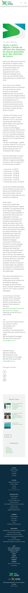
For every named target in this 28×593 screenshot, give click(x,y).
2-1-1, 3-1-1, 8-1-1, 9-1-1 (14, 490)
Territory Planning (14, 496)
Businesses (14, 488)
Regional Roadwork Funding (14, 509)
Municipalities (9, 450)
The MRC (14, 468)
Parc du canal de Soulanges (14, 539)
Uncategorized (9, 452)
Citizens (8, 447)
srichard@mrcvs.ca (9, 341)
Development (14, 528)
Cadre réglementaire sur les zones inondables (14, 504)
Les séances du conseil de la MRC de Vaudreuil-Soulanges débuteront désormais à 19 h (17, 416)
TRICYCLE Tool (14, 552)
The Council (14, 471)
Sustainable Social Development (14, 524)
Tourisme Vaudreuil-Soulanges (14, 532)
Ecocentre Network (14, 484)
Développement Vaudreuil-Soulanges (14, 534)
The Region (14, 473)
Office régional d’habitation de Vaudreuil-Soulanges (14, 541)
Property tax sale (14, 506)
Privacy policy (14, 565)
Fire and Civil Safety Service (14, 500)
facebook (14, 559)
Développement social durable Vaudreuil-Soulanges (14, 530)
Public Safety (14, 520)
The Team (14, 475)
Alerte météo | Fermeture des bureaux (17, 423)
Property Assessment (14, 508)
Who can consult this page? (14, 563)
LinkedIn (14, 561)
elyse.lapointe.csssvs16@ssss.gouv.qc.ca (13, 309)
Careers (14, 555)
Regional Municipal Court (14, 482)
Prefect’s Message (14, 469)
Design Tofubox (14, 586)
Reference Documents (14, 550)
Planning (14, 514)
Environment (9, 448)
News (14, 546)
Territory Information (14, 502)
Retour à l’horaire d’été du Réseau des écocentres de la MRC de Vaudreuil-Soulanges (17, 406)
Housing (14, 486)
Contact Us (14, 557)
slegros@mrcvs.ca (9, 361)
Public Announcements (14, 548)
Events (14, 553)
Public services (9, 451)
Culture (14, 522)
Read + (8, 436)
